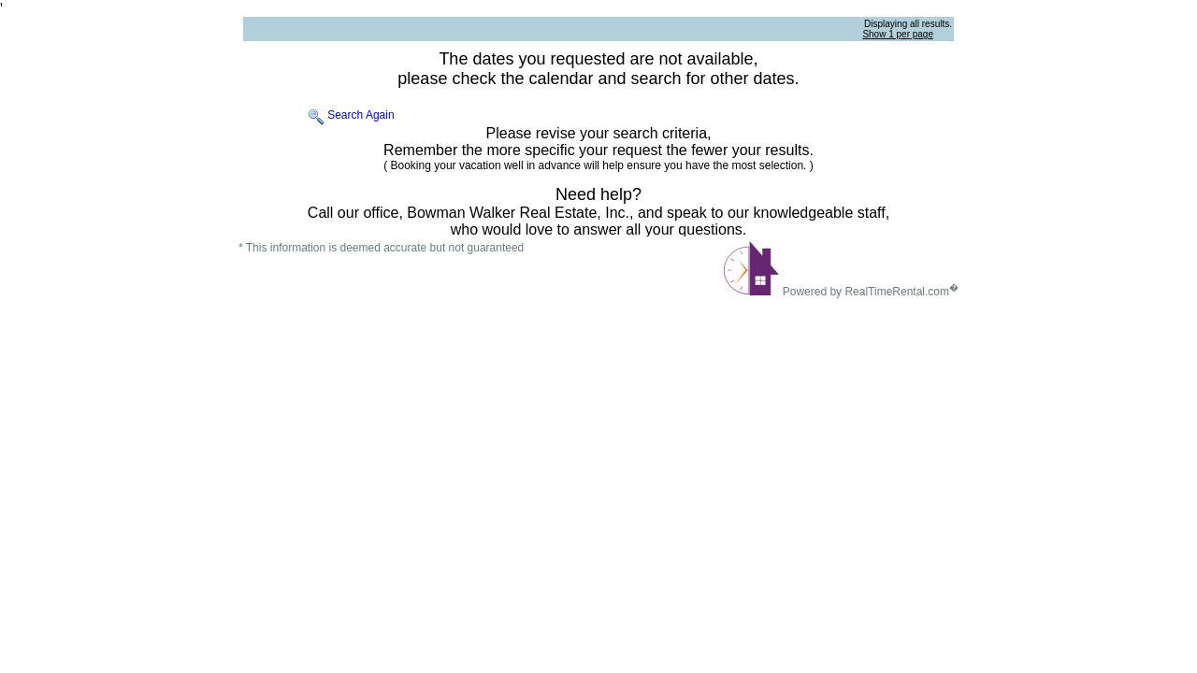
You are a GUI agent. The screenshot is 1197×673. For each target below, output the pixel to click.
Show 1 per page (897, 34)
